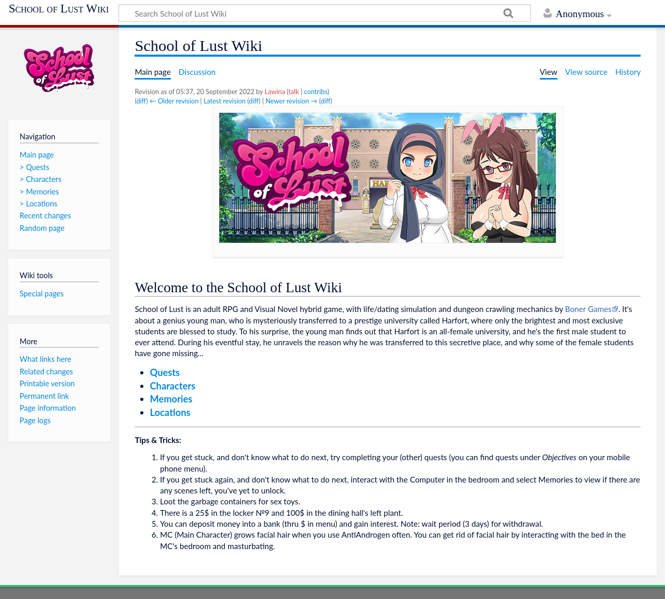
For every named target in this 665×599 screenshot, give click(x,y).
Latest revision (225, 101)
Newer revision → (291, 101)
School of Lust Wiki (59, 9)
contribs (315, 91)
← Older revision (174, 101)
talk (293, 91)
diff (141, 101)
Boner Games (588, 309)
